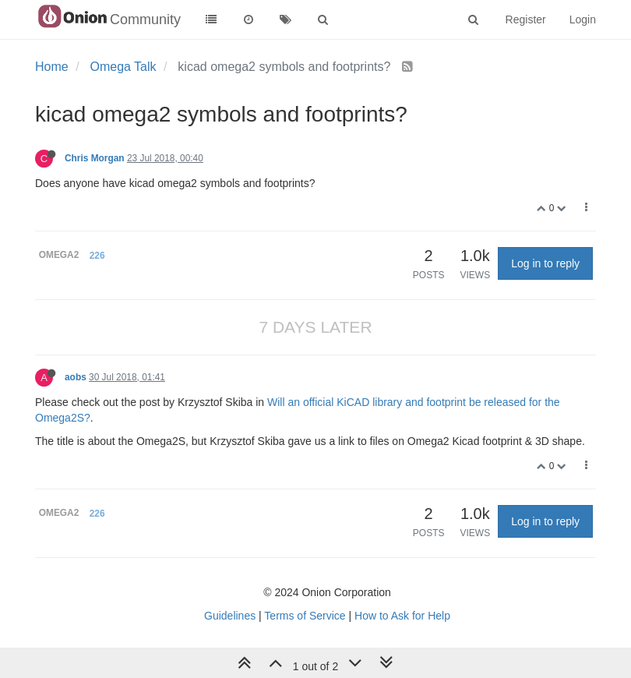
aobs (75, 377)
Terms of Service (304, 615)
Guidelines (230, 615)
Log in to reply (545, 263)
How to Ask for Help (402, 615)
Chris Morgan (95, 158)
